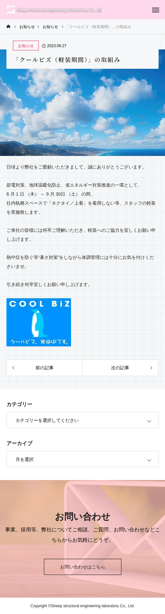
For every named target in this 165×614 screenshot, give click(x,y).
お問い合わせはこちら (82, 566)
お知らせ (26, 46)
